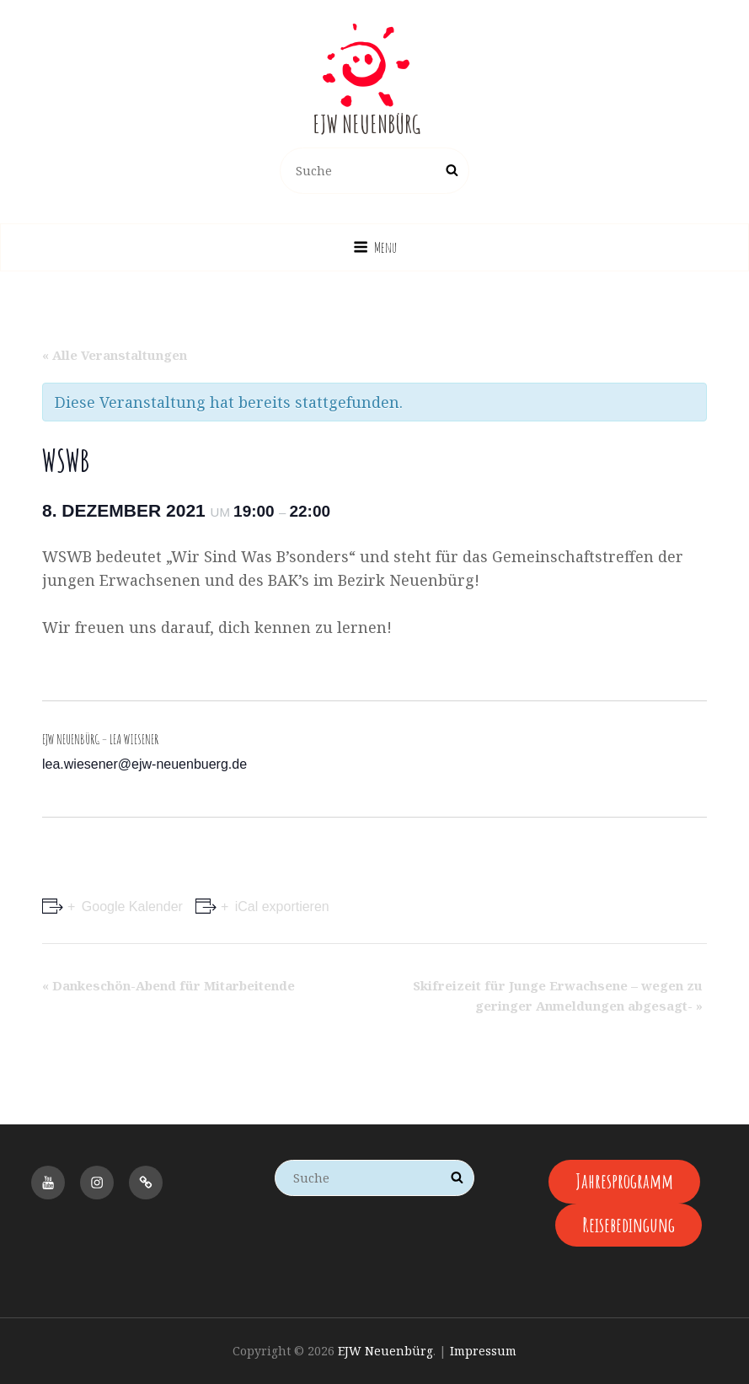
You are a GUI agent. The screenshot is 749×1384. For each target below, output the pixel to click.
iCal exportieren (280, 906)
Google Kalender (130, 906)
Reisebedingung (628, 1224)
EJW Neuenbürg (366, 124)
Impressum (483, 1351)
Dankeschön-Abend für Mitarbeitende (168, 985)
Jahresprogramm (624, 1181)
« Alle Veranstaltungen (114, 354)
